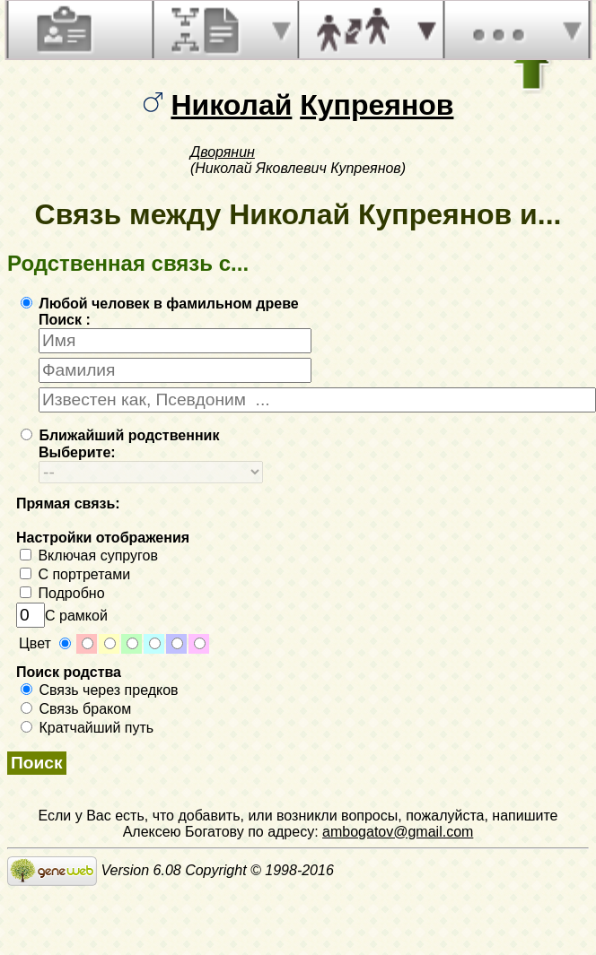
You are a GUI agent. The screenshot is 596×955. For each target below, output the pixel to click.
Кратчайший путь (87, 727)
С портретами (75, 574)
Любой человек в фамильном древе (160, 303)
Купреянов (376, 105)
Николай (231, 105)
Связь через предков (100, 690)
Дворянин (222, 152)
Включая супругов (89, 555)
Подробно (62, 593)
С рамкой (62, 615)
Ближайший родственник (120, 435)
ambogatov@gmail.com (397, 831)
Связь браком (76, 708)
